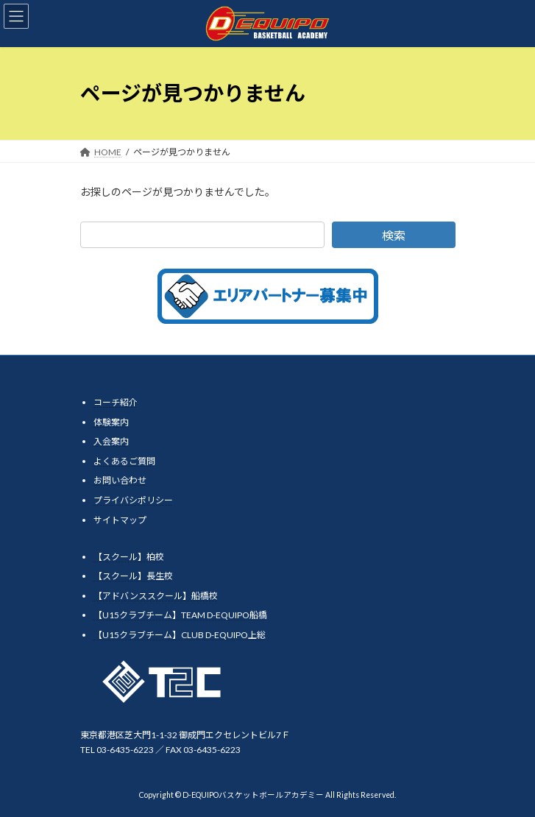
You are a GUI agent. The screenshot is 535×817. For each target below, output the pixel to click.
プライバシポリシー (133, 500)
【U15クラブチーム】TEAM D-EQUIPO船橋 (180, 614)
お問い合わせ (119, 480)
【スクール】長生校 (133, 575)
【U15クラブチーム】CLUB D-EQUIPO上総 (179, 634)
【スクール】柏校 (128, 556)
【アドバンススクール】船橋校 (155, 595)
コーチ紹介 (115, 402)
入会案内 (111, 441)
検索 (393, 235)
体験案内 (111, 421)
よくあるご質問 (124, 461)
